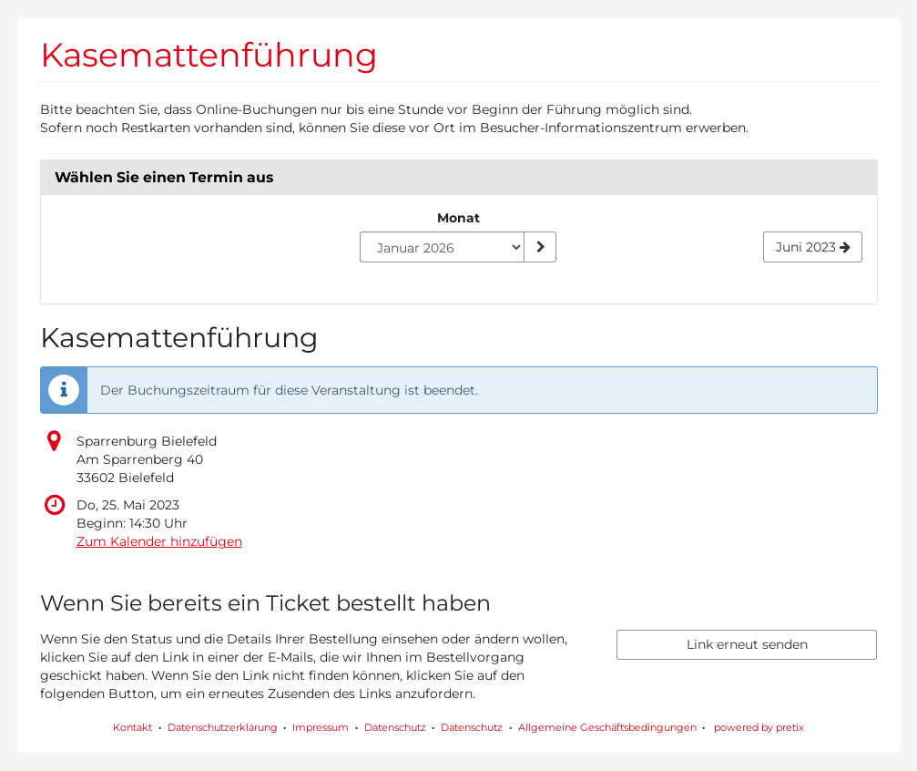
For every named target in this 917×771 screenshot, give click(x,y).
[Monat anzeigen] (540, 246)
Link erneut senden (747, 644)
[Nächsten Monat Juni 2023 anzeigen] (812, 246)
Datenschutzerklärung (223, 727)
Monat (458, 218)
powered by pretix (759, 727)
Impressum (320, 727)
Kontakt (132, 727)
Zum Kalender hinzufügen (159, 541)
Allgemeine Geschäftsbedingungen (607, 727)
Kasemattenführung (209, 55)
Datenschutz (395, 727)
